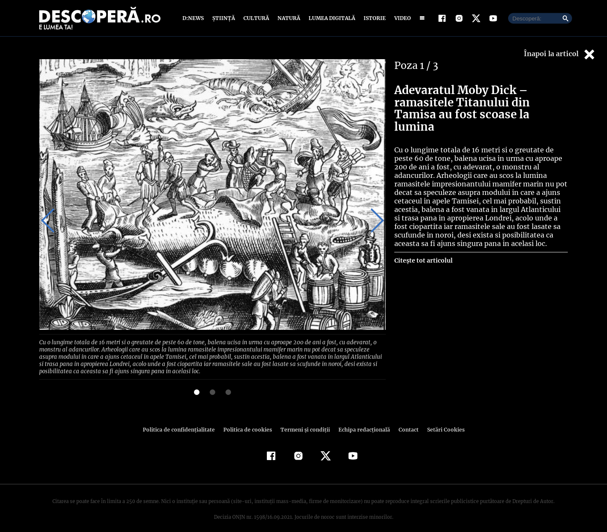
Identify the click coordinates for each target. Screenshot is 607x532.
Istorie (373, 18)
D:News (194, 18)
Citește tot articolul (423, 260)
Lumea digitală (330, 18)
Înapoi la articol (560, 54)
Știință (224, 18)
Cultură (256, 18)
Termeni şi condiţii (304, 421)
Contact (405, 421)
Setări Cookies (441, 421)
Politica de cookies (248, 421)
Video (401, 18)
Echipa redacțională (361, 421)
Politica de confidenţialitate (182, 421)
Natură (288, 18)
